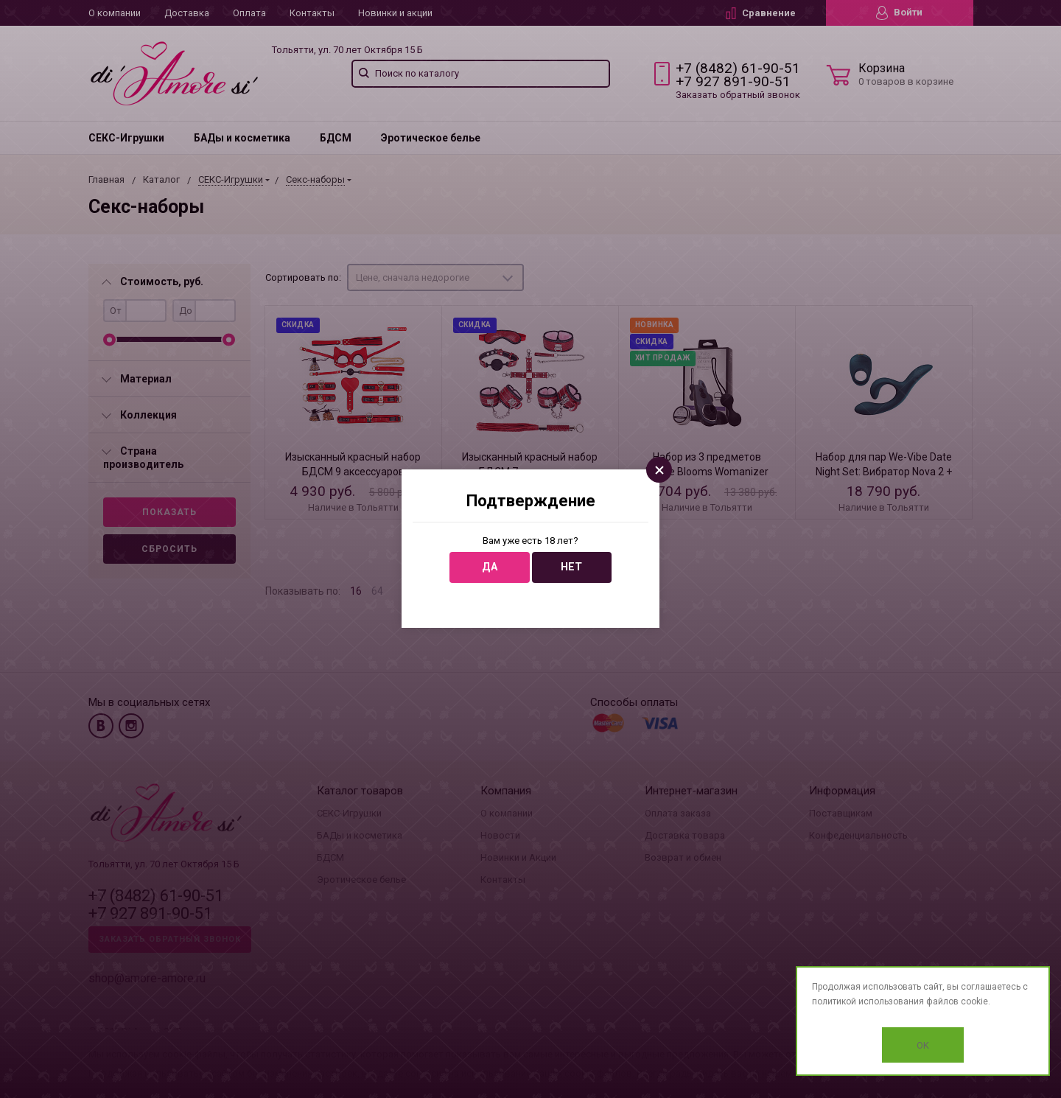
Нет (571, 567)
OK (923, 1045)
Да (489, 567)
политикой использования (868, 1001)
